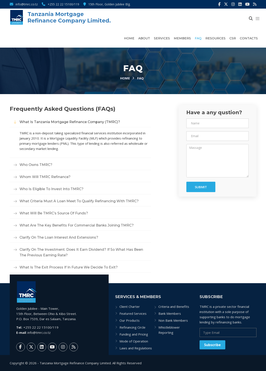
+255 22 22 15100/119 (60, 4)
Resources (215, 38)
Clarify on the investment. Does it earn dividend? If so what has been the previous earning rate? (81, 252)
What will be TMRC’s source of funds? (54, 213)
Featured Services (133, 313)
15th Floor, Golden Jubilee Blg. (107, 4)
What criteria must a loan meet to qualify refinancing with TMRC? (79, 201)
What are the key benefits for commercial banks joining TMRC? (77, 225)
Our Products (129, 320)
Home (129, 38)
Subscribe (212, 344)
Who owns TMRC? (36, 165)
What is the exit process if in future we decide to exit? (68, 267)
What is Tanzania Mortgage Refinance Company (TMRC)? (70, 122)
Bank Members (169, 313)
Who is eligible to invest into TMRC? (52, 189)
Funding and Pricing (133, 334)
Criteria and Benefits (173, 306)
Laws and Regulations (135, 348)
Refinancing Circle (132, 327)
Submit (201, 187)
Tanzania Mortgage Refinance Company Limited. (69, 17)
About (144, 38)
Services (162, 38)
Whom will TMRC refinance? (45, 177)
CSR (232, 38)
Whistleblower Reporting (169, 330)
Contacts (249, 38)
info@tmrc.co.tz (24, 4)
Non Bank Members (173, 320)
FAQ (198, 38)
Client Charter (129, 306)
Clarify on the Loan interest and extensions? (59, 237)
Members (182, 38)
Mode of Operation (133, 341)
